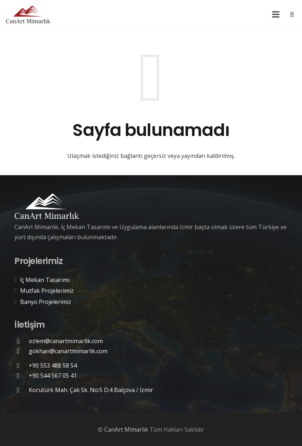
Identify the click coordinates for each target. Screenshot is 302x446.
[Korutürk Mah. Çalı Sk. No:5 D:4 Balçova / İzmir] (21, 390)
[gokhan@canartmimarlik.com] (21, 351)
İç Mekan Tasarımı (44, 280)
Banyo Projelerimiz (45, 302)
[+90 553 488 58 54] (21, 365)
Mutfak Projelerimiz (47, 291)
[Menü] (275, 14)
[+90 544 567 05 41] (21, 375)
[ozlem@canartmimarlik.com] (21, 341)
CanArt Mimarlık (126, 429)
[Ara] (292, 14)
